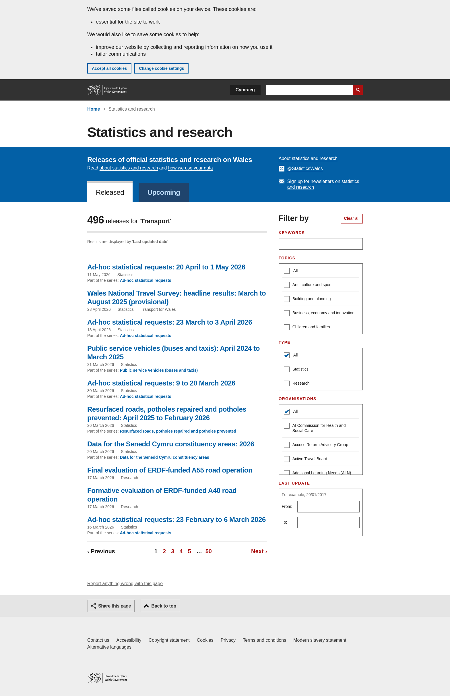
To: (284, 522)
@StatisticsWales (305, 168)
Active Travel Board (305, 459)
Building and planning (307, 299)
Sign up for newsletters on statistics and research (323, 184)
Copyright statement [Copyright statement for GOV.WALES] (169, 640)
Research (297, 384)
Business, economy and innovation (319, 313)
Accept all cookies (109, 68)
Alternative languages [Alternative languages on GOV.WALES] (109, 647)
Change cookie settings (161, 68)
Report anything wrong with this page (125, 583)
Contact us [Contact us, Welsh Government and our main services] (98, 640)
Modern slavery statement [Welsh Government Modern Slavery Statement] (319, 640)
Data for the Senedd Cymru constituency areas (164, 457)
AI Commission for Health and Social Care (315, 428)
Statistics (296, 370)
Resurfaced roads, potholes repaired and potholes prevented (178, 431)
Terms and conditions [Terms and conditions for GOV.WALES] (264, 640)
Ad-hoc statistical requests (145, 280)
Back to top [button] (163, 606)
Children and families (307, 327)
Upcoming (163, 192)
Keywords (292, 232)
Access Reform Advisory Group (316, 445)
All (295, 270)
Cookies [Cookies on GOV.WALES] (205, 640)
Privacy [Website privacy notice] (228, 640)
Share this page (114, 606)
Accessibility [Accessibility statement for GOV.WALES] (128, 640)
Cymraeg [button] (245, 89)
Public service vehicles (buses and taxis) (159, 370)
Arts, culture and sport (308, 285)
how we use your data (190, 167)
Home (93, 109)
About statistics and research (308, 158)
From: (287, 506)
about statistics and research (129, 167)
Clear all (352, 218)
